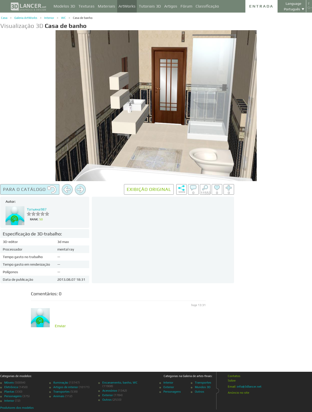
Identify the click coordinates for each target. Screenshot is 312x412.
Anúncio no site (238, 392)
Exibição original (149, 189)
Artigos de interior (65, 387)
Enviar (60, 326)
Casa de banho (83, 18)
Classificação (207, 6)
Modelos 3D (64, 6)
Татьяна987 (37, 209)
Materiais (106, 6)
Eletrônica (11, 387)
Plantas (9, 391)
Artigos (170, 6)
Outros (107, 399)
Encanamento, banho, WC (120, 382)
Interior (49, 18)
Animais (58, 396)
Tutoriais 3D (150, 6)
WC (63, 18)
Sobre (232, 380)
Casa (4, 18)
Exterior (107, 395)
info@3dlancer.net (249, 386)
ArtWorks (127, 6)
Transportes (61, 391)
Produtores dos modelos (17, 407)
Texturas (86, 6)
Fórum (186, 6)
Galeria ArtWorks (25, 18)
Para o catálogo (30, 189)
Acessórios (109, 390)
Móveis (9, 382)
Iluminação (60, 382)
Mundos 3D (202, 387)
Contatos (234, 376)
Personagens (13, 396)
